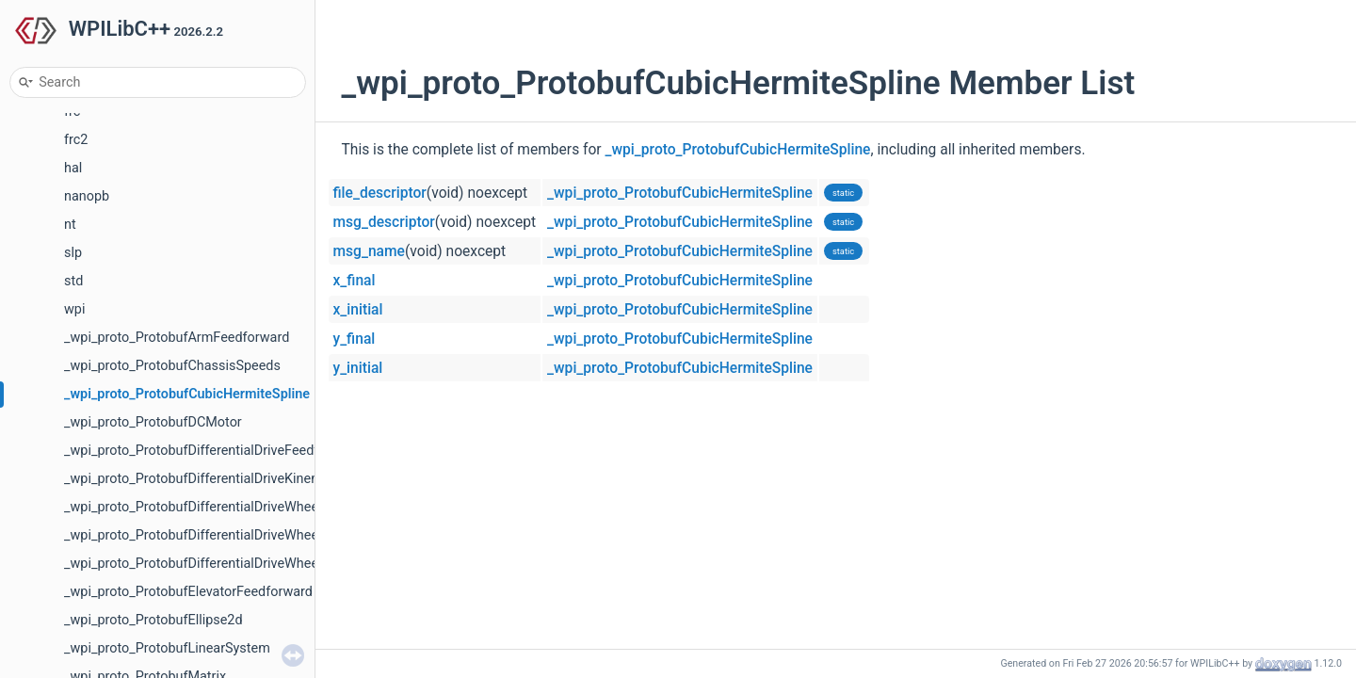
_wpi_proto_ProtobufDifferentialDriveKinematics (208, 479)
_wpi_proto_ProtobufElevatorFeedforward (188, 592)
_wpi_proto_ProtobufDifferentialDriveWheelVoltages (219, 564)
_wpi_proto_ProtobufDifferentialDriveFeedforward (212, 451)
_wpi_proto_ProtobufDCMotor (153, 422)
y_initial (358, 368)
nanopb (86, 196)
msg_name (369, 251)
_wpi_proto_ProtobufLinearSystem (167, 648)
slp (73, 253)
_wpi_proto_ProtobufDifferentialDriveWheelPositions (221, 507)
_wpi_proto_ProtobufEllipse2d (153, 620)
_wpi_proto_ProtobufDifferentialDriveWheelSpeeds (215, 535)
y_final (354, 339)
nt (70, 225)
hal (73, 168)
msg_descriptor (384, 222)
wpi (74, 309)
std (73, 281)
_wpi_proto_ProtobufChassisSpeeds (172, 366)
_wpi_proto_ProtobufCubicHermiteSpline (187, 394)
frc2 (76, 140)
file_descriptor (380, 193)
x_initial (358, 309)
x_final (354, 280)
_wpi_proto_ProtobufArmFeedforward (176, 338)
